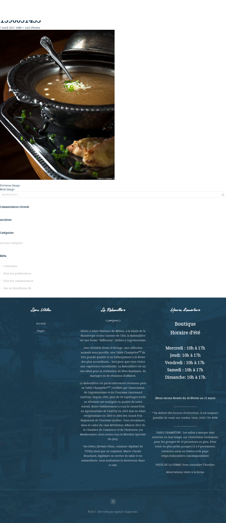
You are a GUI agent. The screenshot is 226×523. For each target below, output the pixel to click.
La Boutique (169, 12)
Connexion (10, 266)
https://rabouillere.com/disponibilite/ (185, 455)
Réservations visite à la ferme (185, 472)
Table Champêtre (75, 12)
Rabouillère (35, 12)
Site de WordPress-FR (17, 288)
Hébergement (148, 12)
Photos (35, 27)
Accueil (41, 323)
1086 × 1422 (23, 27)
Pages (41, 330)
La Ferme (53, 12)
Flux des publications (17, 273)
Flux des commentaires (18, 280)
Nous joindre (190, 12)
